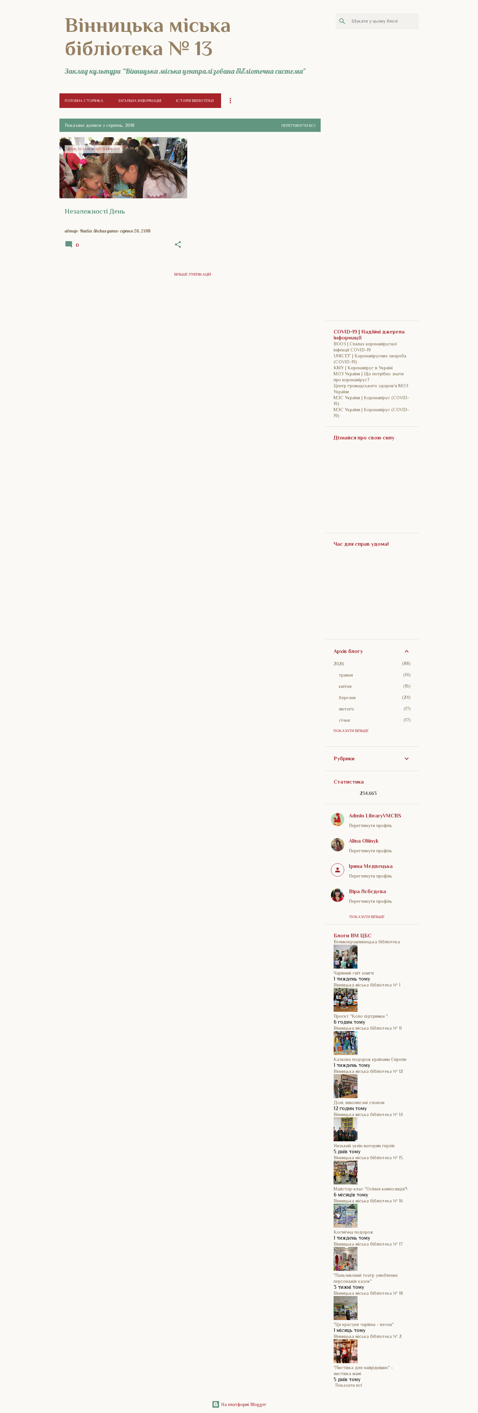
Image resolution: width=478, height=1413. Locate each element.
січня (344, 720)
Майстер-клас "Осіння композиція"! (370, 1188)
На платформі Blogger (239, 1404)
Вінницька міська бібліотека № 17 (368, 1244)
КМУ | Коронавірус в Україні (363, 367)
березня (347, 697)
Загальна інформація (139, 100)
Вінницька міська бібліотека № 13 (148, 36)
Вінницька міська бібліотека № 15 (368, 1157)
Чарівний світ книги (354, 973)
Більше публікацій (192, 274)
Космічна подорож (353, 1232)
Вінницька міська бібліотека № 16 (368, 1200)
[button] (178, 244)
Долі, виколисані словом (359, 1102)
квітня (345, 686)
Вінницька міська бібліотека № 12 (368, 1071)
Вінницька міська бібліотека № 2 (368, 1336)
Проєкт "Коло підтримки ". (361, 1016)
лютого (346, 708)
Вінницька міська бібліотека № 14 (368, 1114)
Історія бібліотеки (195, 100)
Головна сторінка (84, 100)
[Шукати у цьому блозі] (384, 21)
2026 (339, 663)
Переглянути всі (298, 125)
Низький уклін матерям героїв (364, 1145)
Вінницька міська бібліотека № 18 (368, 1293)
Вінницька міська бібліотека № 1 (367, 985)
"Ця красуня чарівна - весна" (364, 1324)
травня (346, 675)
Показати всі (348, 1385)
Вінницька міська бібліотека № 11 (368, 1028)
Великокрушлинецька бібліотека (367, 941)
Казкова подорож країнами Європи (370, 1059)
